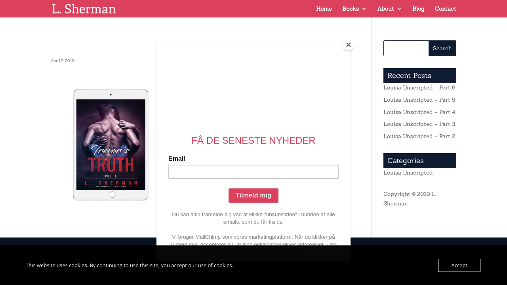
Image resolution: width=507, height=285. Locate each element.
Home (324, 9)
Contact (445, 9)
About (385, 9)
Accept (459, 265)
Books (350, 9)
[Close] (349, 45)
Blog (418, 9)
